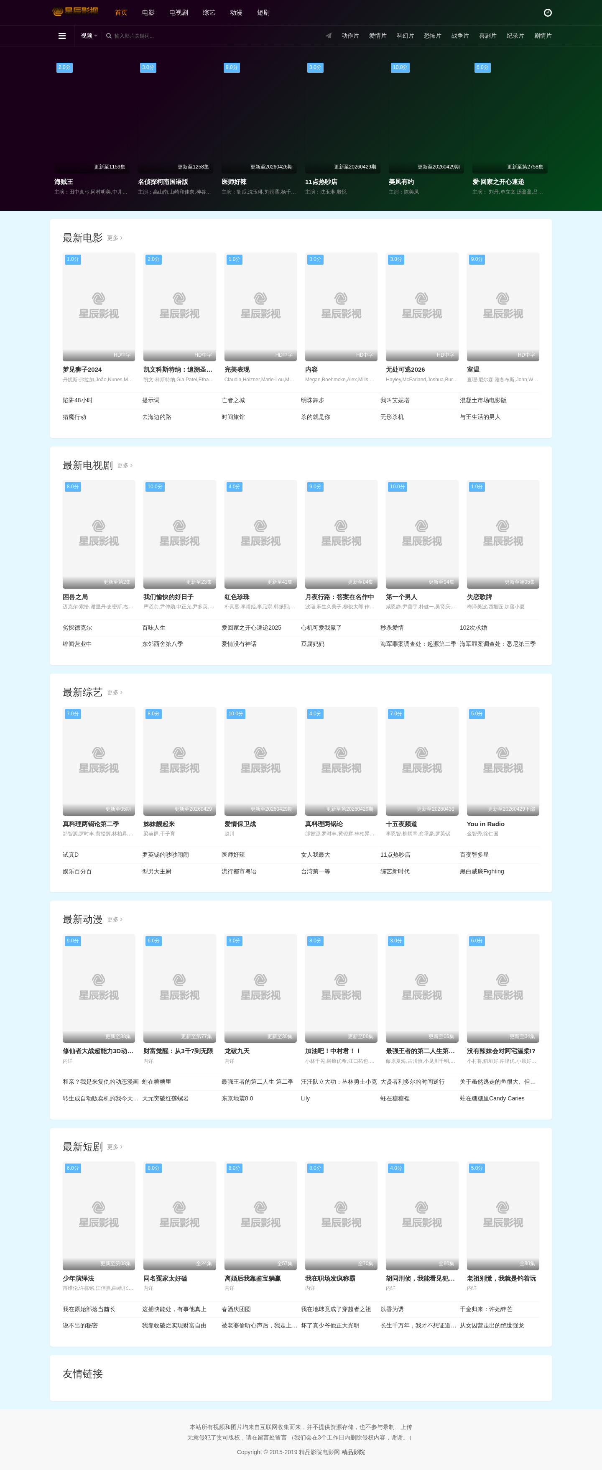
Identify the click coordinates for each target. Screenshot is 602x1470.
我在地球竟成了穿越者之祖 (336, 1309)
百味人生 (154, 627)
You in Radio (486, 823)
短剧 (263, 12)
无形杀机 (392, 416)
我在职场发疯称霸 (330, 1278)
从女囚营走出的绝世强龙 (492, 1325)
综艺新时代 (395, 871)
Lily (305, 1098)
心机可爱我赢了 (321, 627)
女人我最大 (315, 854)
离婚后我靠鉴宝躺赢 (252, 1278)
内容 (311, 369)
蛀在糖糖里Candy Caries (492, 1098)
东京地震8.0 (237, 1098)
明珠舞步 (312, 400)
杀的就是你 (315, 416)
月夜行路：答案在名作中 (339, 596)
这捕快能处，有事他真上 (174, 1309)
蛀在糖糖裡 (395, 1098)
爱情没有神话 (239, 644)
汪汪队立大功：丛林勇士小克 (339, 1081)
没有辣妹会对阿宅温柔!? (501, 1050)
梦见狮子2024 (82, 369)
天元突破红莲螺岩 (165, 1098)
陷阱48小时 (78, 400)
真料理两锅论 (324, 823)
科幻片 (405, 35)
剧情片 (543, 35)
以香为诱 (392, 1309)
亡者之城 (233, 400)
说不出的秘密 (80, 1325)
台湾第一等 (315, 871)
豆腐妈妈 (312, 644)
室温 (473, 369)
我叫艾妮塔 (395, 400)
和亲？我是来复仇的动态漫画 (101, 1081)
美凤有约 (401, 181)
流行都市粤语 (239, 871)
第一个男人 (401, 596)
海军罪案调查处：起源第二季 (418, 644)
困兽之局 (75, 596)
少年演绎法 (78, 1278)
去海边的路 (156, 416)
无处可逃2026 (405, 369)
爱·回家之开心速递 (498, 181)
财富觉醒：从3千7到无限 (178, 1050)
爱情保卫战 (240, 823)
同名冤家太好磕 (165, 1278)
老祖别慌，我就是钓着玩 (501, 1278)
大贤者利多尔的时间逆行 (412, 1081)
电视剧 (178, 12)
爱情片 (378, 35)
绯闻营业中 (77, 644)
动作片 (350, 35)
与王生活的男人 (480, 416)
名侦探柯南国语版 (163, 181)
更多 (114, 238)
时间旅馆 (233, 416)
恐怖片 (432, 35)
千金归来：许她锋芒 (486, 1309)
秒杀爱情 (392, 627)
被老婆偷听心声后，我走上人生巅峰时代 (261, 1325)
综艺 (209, 12)
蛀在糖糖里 (156, 1081)
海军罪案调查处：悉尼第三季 (498, 644)
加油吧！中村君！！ (333, 1050)
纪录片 (515, 35)
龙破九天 (237, 1050)
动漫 (236, 12)
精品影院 (353, 1452)
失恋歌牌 (479, 596)
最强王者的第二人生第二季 (423, 1050)
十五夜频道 (401, 823)
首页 (121, 12)
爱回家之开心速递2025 (251, 627)
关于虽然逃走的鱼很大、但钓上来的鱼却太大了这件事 (499, 1081)
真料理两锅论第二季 (91, 823)
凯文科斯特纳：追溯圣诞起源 (184, 369)
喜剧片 (488, 35)
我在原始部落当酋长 (89, 1309)
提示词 (151, 400)
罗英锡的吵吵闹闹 (165, 854)
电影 (148, 12)
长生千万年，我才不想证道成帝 (420, 1325)
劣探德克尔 (77, 627)
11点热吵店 (321, 181)
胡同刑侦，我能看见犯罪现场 (426, 1278)
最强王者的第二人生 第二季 (257, 1081)
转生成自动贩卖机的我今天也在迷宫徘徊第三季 (102, 1098)
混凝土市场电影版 (483, 400)
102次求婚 (473, 627)
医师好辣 (234, 181)
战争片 (460, 35)
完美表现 (237, 369)
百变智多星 (474, 854)
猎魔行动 (74, 416)
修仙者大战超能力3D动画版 (101, 1050)
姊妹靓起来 (159, 823)
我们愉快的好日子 (168, 596)
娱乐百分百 (77, 871)
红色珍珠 (237, 596)
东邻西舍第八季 (162, 644)
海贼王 (63, 181)
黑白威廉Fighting (482, 871)
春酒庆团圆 (236, 1309)
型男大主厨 (156, 871)
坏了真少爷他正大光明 (330, 1325)
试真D (71, 854)
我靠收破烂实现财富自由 (174, 1325)
